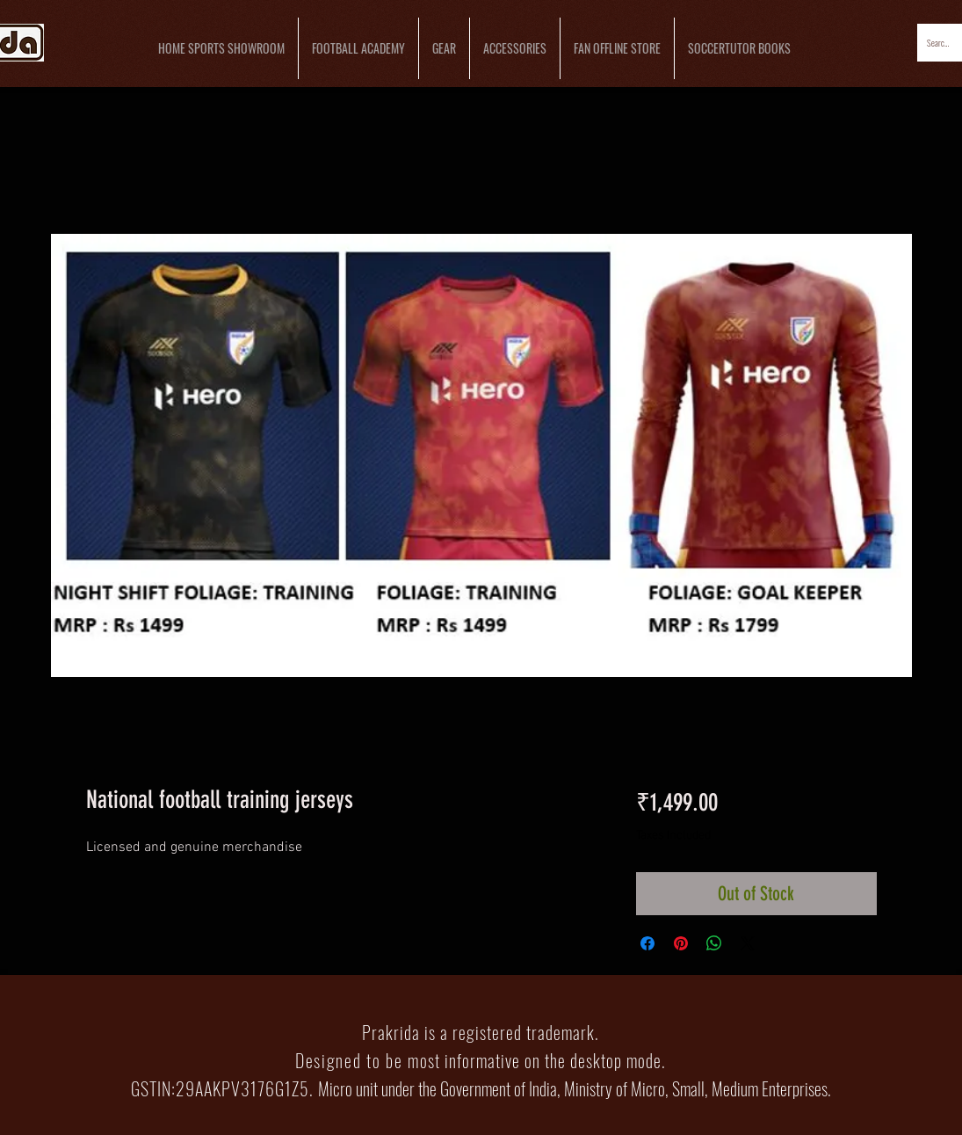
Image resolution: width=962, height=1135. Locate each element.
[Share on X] (747, 943)
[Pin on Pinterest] (680, 943)
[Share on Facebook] (647, 943)
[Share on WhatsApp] (714, 943)
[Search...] (939, 42)
